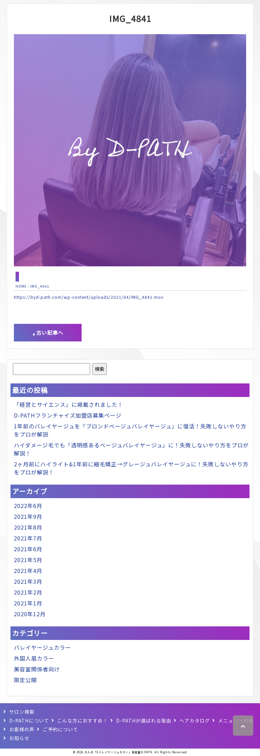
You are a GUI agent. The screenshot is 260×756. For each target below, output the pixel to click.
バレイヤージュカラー (42, 647)
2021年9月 (28, 516)
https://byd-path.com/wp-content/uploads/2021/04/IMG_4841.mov (89, 297)
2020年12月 (30, 614)
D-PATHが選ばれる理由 (143, 720)
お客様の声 (22, 729)
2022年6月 (28, 506)
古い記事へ (47, 332)
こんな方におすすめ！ (82, 720)
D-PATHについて (29, 720)
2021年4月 (28, 570)
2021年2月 (28, 592)
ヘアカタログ (194, 720)
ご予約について (60, 729)
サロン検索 (22, 711)
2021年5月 (28, 560)
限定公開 (25, 680)
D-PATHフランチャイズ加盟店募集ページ (68, 415)
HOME (21, 286)
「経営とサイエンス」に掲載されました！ (68, 404)
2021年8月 (28, 527)
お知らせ (19, 738)
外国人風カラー (34, 658)
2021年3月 (28, 581)
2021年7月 (28, 538)
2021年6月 (28, 549)
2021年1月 (28, 603)
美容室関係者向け (37, 669)
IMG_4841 (130, 18)
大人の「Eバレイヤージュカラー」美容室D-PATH (118, 752)
